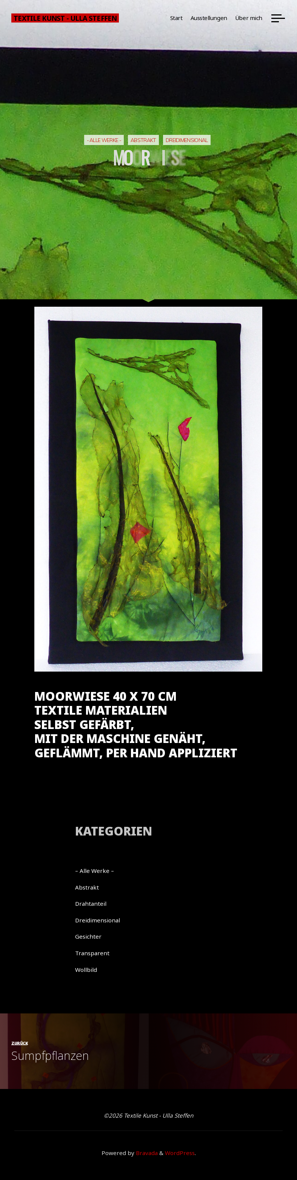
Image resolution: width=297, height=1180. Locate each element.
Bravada (146, 1153)
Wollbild (86, 969)
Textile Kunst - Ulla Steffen (65, 17)
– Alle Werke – (94, 870)
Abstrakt (143, 140)
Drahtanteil (90, 903)
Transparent (92, 953)
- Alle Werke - (104, 140)
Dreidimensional (187, 140)
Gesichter (88, 936)
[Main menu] (278, 18)
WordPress (180, 1153)
